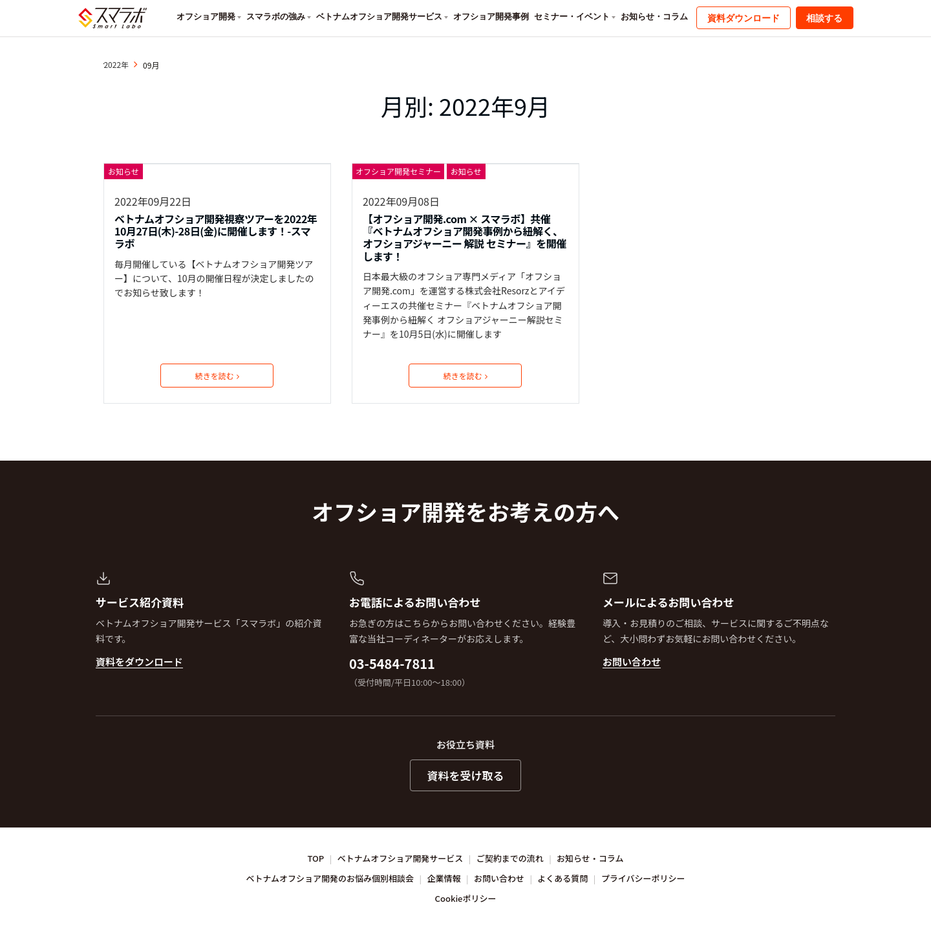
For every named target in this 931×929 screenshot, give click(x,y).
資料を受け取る (465, 775)
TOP (316, 858)
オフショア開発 (206, 16)
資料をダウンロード (139, 661)
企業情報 (444, 878)
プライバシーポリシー (643, 878)
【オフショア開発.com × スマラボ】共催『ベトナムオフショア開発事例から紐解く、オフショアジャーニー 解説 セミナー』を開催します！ (464, 238)
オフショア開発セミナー (398, 171)
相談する (824, 18)
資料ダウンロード (743, 18)
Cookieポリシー (466, 898)
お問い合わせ (632, 661)
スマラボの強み (275, 16)
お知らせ (123, 171)
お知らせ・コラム (654, 16)
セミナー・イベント (572, 16)
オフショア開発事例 (491, 16)
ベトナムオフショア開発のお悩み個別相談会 (330, 878)
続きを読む (217, 375)
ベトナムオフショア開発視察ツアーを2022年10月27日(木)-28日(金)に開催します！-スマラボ (215, 231)
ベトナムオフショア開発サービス (379, 16)
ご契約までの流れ (510, 858)
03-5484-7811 (392, 663)
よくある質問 (562, 878)
